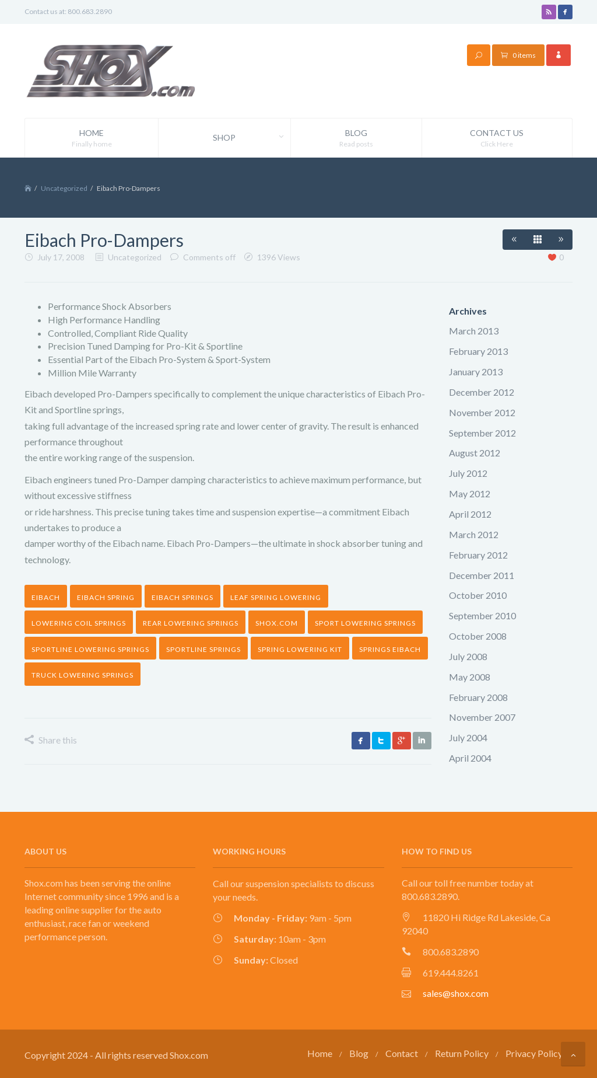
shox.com (276, 623)
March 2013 (473, 330)
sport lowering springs (365, 623)
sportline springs (203, 649)
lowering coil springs (78, 623)
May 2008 (469, 676)
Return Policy (462, 1053)
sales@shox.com (456, 993)
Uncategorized (64, 188)
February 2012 (478, 554)
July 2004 (468, 737)
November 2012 (482, 412)
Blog (356, 138)
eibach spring (106, 597)
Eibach (45, 597)
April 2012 (470, 513)
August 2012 (474, 452)
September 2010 (482, 615)
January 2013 (476, 371)
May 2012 (469, 493)
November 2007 (482, 717)
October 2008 (478, 635)
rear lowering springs (190, 623)
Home (91, 138)
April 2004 (470, 757)
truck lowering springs (82, 675)
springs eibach (390, 649)
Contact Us (497, 138)
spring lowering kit (300, 649)
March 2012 (473, 534)
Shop (251, 137)
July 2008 (468, 656)
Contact (401, 1053)
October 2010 (478, 595)
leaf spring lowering (275, 597)
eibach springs (182, 597)
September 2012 (482, 432)
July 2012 (468, 473)
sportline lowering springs (90, 649)
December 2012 (481, 391)
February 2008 (478, 697)
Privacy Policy (534, 1053)
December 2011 (481, 575)
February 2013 (478, 351)
